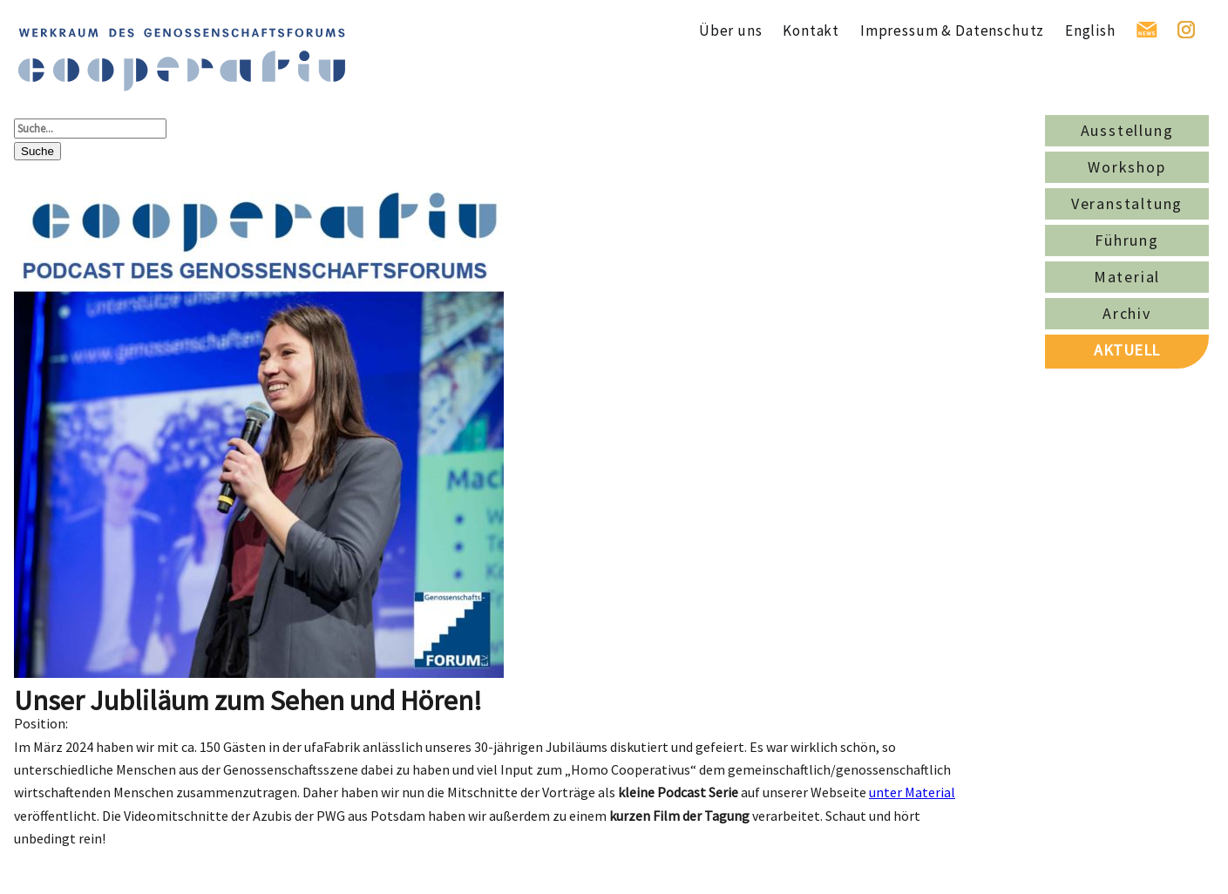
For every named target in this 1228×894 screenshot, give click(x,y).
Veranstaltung (1127, 203)
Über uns (731, 30)
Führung (1127, 240)
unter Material (912, 792)
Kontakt (811, 30)
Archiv (1126, 313)
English (1090, 30)
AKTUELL (1127, 350)
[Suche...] (90, 129)
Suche (37, 151)
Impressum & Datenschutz (952, 30)
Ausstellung (1127, 130)
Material (1127, 277)
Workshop (1126, 167)
